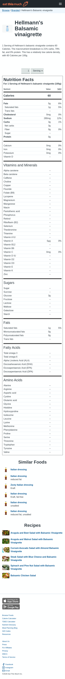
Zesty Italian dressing (22, 485)
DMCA (4, 654)
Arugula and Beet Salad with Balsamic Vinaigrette (37, 533)
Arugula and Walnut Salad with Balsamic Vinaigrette (32, 541)
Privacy (5, 651)
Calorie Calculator (9, 618)
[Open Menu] (60, 4)
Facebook (7, 664)
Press (4, 644)
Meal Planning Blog (9, 628)
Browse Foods (7, 615)
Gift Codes (6, 631)
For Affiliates (7, 648)
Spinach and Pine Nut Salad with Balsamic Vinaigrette (33, 567)
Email (6, 670)
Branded (15, 10)
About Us (5, 641)
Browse (5, 10)
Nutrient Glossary (9, 625)
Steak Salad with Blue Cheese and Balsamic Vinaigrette (33, 558)
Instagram (7, 667)
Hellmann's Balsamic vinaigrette (29, 28)
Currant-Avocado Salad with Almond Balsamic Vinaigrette (35, 550)
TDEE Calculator (8, 622)
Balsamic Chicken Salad (23, 575)
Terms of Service (8, 657)
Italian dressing (19, 469)
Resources (6, 634)
